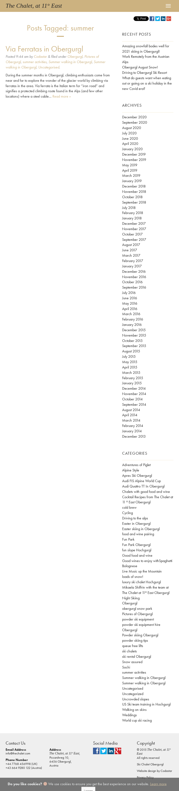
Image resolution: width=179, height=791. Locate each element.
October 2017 (132, 234)
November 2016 (134, 276)
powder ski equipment (138, 619)
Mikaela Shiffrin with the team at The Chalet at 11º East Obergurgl (145, 590)
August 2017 (131, 244)
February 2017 (132, 260)
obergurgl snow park (137, 608)
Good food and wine (137, 555)
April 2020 (130, 143)
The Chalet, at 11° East (34, 5)
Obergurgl (75, 56)
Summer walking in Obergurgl (70, 61)
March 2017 (131, 255)
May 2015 (129, 361)
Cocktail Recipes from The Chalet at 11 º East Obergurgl (147, 499)
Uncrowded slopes (135, 699)
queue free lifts (132, 645)
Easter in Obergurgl (136, 523)
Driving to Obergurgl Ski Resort (144, 72)
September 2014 (134, 404)
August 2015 (131, 351)
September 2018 (134, 202)
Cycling (127, 512)
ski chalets (129, 651)
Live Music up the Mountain (142, 571)
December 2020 (134, 117)
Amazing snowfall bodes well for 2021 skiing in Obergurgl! (145, 49)
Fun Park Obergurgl (136, 544)
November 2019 (134, 159)
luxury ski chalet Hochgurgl (141, 582)
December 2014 (134, 388)
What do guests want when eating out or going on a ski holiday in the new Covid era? (147, 83)
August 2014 (131, 409)
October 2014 (132, 399)
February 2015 (132, 377)
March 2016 (131, 313)
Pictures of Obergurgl (137, 613)
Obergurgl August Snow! (140, 67)
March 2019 (131, 175)
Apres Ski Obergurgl (137, 475)
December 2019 (134, 154)
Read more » (61, 96)
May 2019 (129, 165)
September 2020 (134, 122)
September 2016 (134, 287)
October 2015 (132, 340)
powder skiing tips (135, 640)
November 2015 (134, 335)
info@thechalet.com (18, 753)
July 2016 (129, 292)
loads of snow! (132, 576)
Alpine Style (130, 470)
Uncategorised (48, 67)
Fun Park (128, 539)
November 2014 (134, 393)
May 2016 (129, 303)
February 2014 (132, 425)
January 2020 (132, 149)
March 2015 (131, 372)
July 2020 (129, 133)
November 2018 (134, 191)
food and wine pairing (138, 534)
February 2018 (132, 212)
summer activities (35, 61)
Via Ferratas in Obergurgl (44, 49)
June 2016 (129, 298)
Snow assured (132, 661)
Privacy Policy (145, 777)
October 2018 (132, 196)
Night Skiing (131, 598)
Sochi (126, 667)
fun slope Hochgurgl (136, 550)
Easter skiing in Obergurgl (141, 528)
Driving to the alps (135, 518)
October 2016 (132, 282)
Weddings (129, 715)
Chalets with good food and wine (146, 491)
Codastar (40, 56)
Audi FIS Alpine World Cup (141, 480)
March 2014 (131, 420)
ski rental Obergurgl (136, 656)
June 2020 (130, 138)
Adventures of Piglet (136, 464)
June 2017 (129, 250)
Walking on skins (134, 709)
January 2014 (132, 431)
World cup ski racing (137, 720)
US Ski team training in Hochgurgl (146, 704)
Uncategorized (132, 693)
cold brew (129, 507)
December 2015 (134, 329)
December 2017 (134, 223)
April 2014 (129, 415)
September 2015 (134, 345)
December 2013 (134, 436)
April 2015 (129, 367)
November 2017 (134, 228)
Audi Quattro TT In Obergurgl (143, 486)
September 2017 (134, 239)
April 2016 (129, 308)
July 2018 (129, 207)
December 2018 (134, 186)
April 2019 (129, 170)
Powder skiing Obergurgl (140, 635)
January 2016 (132, 324)
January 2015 (132, 383)
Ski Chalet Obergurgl (150, 764)
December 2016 (134, 271)
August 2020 (131, 127)
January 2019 (132, 180)
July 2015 (129, 356)
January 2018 (132, 218)
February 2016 (132, 319)
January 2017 (132, 266)
